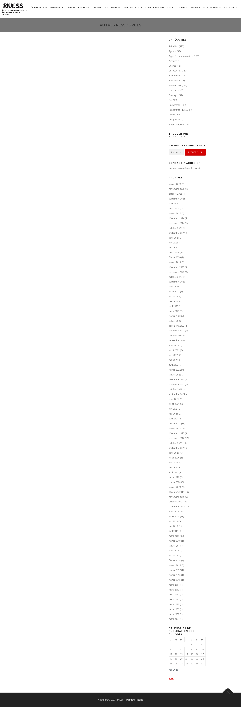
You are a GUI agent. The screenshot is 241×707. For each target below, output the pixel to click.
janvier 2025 (175, 213)
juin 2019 (173, 521)
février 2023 (175, 315)
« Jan (171, 678)
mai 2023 (173, 301)
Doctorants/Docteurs (159, 7)
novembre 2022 (176, 330)
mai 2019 (173, 526)
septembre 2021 (177, 394)
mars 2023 (174, 311)
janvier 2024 (175, 262)
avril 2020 (173, 472)
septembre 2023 (177, 281)
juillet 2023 (174, 291)
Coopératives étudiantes (205, 7)
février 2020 (175, 482)
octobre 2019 (175, 501)
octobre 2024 (175, 228)
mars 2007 (174, 618)
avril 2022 (173, 364)
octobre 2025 (175, 193)
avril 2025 (173, 203)
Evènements (175, 75)
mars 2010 (174, 604)
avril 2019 (173, 530)
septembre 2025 (177, 198)
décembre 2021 (176, 379)
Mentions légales (134, 699)
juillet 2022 (174, 350)
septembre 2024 (177, 232)
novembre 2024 (176, 223)
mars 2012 (174, 594)
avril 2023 (173, 306)
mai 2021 (173, 413)
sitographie (174, 119)
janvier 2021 (175, 428)
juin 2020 (173, 462)
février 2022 (175, 369)
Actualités (101, 7)
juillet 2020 (174, 457)
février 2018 (175, 560)
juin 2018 (173, 555)
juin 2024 (173, 242)
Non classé (174, 90)
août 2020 (174, 452)
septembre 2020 (177, 447)
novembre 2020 (176, 438)
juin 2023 (173, 296)
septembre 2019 (177, 506)
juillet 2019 (174, 516)
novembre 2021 (176, 384)
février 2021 (175, 423)
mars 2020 (174, 477)
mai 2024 (173, 247)
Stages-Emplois (176, 124)
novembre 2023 (176, 272)
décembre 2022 (176, 325)
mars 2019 (174, 535)
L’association (39, 7)
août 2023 (174, 286)
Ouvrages (173, 95)
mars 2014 (174, 584)
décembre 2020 (176, 433)
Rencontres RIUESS (79, 7)
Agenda (115, 7)
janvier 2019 (175, 545)
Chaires (182, 7)
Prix (170, 100)
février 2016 (175, 574)
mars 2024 (174, 252)
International (175, 85)
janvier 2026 (175, 184)
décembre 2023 (176, 267)
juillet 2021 (174, 403)
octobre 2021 (175, 389)
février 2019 (175, 540)
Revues (172, 114)
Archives (173, 60)
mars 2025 (174, 208)
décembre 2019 (176, 491)
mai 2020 (173, 467)
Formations (57, 7)
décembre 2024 (176, 218)
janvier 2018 (175, 565)
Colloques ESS (176, 70)
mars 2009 (174, 609)
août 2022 (174, 345)
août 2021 (174, 399)
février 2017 (175, 570)
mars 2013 (174, 589)
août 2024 (174, 237)
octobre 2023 (175, 276)
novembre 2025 (176, 188)
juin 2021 (173, 408)
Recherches (174, 104)
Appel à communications (181, 56)
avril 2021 (173, 418)
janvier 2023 (175, 320)
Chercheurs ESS (132, 7)
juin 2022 (173, 355)
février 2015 (175, 579)
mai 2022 (173, 359)
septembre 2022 (177, 340)
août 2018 (174, 550)
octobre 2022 (175, 335)
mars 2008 (174, 614)
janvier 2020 (175, 487)
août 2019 (174, 511)
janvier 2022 (175, 374)
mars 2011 (174, 599)
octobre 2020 (175, 443)
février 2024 (175, 257)
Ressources (231, 7)
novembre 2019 (176, 496)
